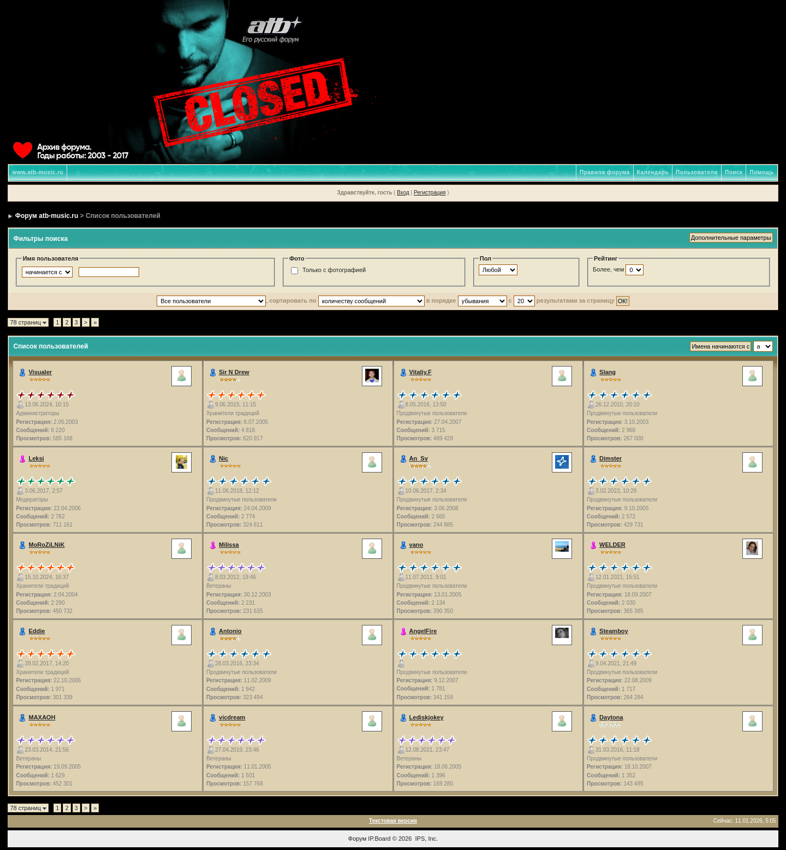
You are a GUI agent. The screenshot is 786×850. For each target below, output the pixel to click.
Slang (607, 372)
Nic (223, 458)
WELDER (612, 544)
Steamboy (613, 631)
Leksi (36, 458)
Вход (403, 193)
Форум (357, 838)
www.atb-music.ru (37, 172)
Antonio (230, 631)
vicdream (232, 717)
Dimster (610, 458)
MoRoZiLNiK (46, 544)
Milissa (229, 544)
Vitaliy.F (420, 372)
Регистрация (429, 193)
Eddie (36, 631)
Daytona (611, 717)
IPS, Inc (426, 838)
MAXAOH (41, 717)
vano (416, 544)
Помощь (761, 172)
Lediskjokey (426, 717)
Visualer (40, 372)
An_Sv (418, 458)
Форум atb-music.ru (46, 216)
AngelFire (423, 631)
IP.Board (379, 838)
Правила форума (605, 172)
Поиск (734, 172)
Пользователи (697, 172)
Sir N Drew (234, 372)
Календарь (653, 172)
